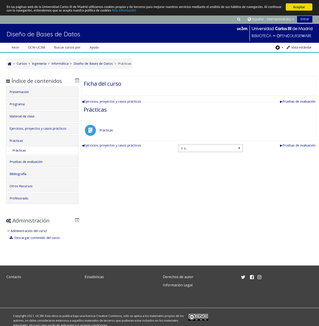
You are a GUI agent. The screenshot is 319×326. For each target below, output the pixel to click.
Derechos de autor (178, 276)
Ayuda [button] (94, 47)
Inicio (15, 47)
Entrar (304, 19)
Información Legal (178, 285)
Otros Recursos (24, 186)
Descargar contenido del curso (38, 238)
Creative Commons (109, 316)
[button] (239, 19)
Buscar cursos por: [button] (67, 47)
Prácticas (95, 109)
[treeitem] (42, 234)
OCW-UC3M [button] (36, 47)
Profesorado (22, 198)
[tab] (42, 92)
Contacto (13, 276)
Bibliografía (21, 174)
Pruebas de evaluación (297, 101)
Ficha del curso (102, 83)
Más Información (151, 11)
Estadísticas (94, 276)
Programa (20, 104)
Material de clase (25, 116)
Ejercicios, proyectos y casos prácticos (111, 101)
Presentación (22, 92)
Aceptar (299, 7)
